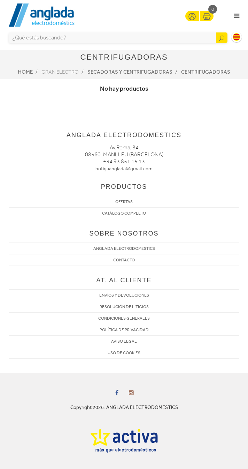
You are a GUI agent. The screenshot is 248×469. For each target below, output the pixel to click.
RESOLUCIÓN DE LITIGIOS (124, 306)
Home (25, 72)
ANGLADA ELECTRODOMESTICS (124, 248)
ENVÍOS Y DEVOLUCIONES (124, 295)
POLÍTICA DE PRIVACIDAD (124, 329)
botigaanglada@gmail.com (124, 169)
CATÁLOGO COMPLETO (124, 213)
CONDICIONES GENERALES (124, 318)
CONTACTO (124, 260)
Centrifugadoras (205, 72)
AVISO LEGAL (124, 341)
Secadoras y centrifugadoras (129, 72)
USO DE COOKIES (124, 352)
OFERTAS (124, 201)
